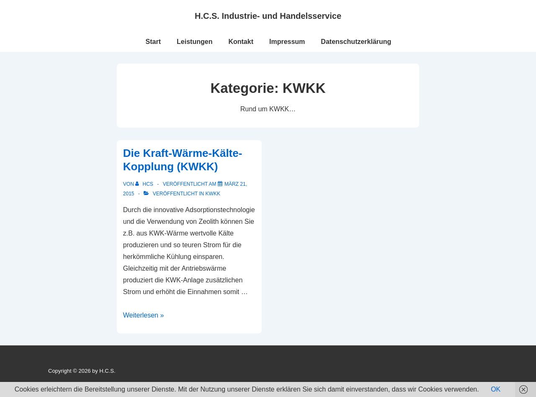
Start (153, 41)
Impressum (287, 41)
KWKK (213, 194)
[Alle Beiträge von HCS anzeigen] (145, 184)
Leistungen (194, 41)
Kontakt (240, 41)
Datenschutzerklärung (356, 41)
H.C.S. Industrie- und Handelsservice (268, 15)
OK (495, 389)
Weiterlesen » (143, 315)
